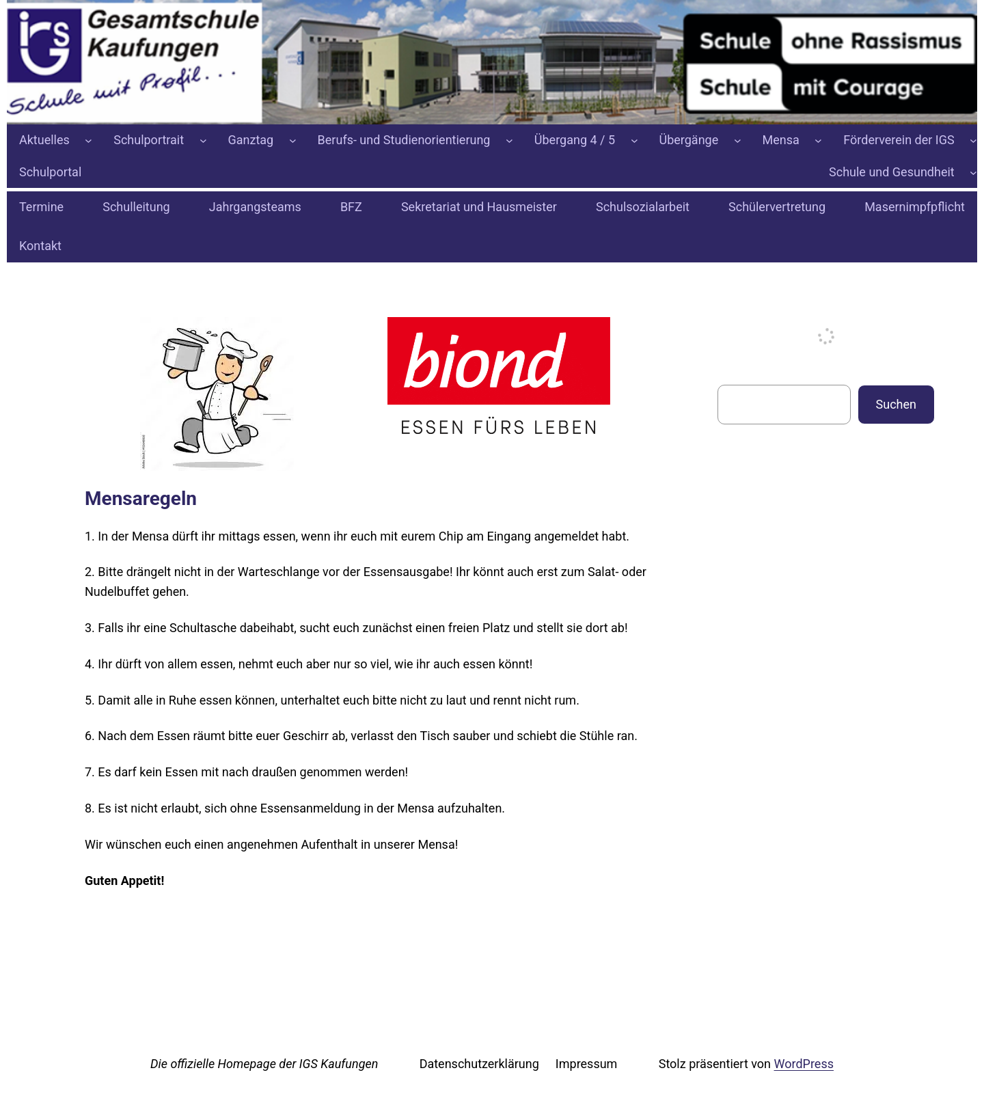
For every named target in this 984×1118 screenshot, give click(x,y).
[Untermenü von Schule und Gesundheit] (973, 172)
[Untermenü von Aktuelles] (88, 140)
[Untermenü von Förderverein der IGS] (973, 140)
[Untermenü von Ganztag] (293, 140)
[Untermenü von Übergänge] (737, 140)
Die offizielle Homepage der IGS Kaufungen (264, 1063)
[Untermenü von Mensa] (818, 140)
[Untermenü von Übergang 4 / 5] (634, 140)
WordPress (804, 1063)
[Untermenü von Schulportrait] (203, 140)
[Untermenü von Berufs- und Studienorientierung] (509, 140)
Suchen (896, 404)
